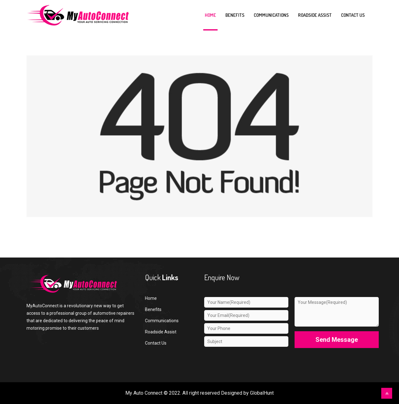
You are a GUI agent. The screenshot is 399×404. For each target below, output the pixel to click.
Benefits (234, 15)
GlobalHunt (262, 393)
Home (210, 15)
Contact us (353, 15)
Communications (271, 15)
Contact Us (155, 343)
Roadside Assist (315, 15)
